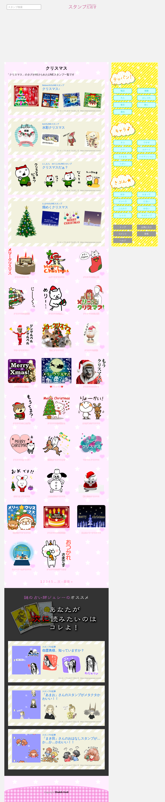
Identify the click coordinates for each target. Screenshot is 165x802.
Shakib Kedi (61, 792)
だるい (146, 201)
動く (146, 105)
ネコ (123, 142)
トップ (123, 227)
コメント (122, 234)
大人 (123, 98)
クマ (123, 149)
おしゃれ (146, 98)
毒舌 (123, 105)
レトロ (123, 215)
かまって (146, 194)
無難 (146, 91)
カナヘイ (146, 149)
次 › (60, 581)
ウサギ (146, 142)
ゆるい (146, 208)
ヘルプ (123, 240)
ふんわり (122, 208)
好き (123, 194)
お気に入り (146, 227)
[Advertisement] (82, 37)
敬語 (123, 91)
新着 (146, 234)
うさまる (122, 156)
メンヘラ (122, 201)
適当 (123, 112)
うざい (123, 163)
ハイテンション (146, 156)
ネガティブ (146, 215)
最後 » (68, 581)
